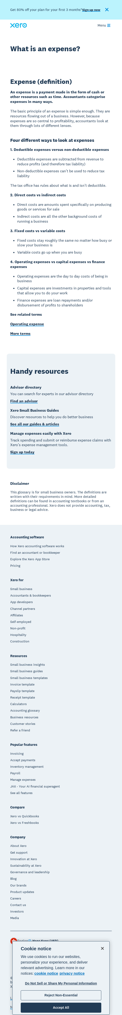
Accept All (61, 1007)
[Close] (102, 948)
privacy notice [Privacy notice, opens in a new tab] (72, 973)
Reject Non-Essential (61, 995)
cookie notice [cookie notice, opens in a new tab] (46, 973)
